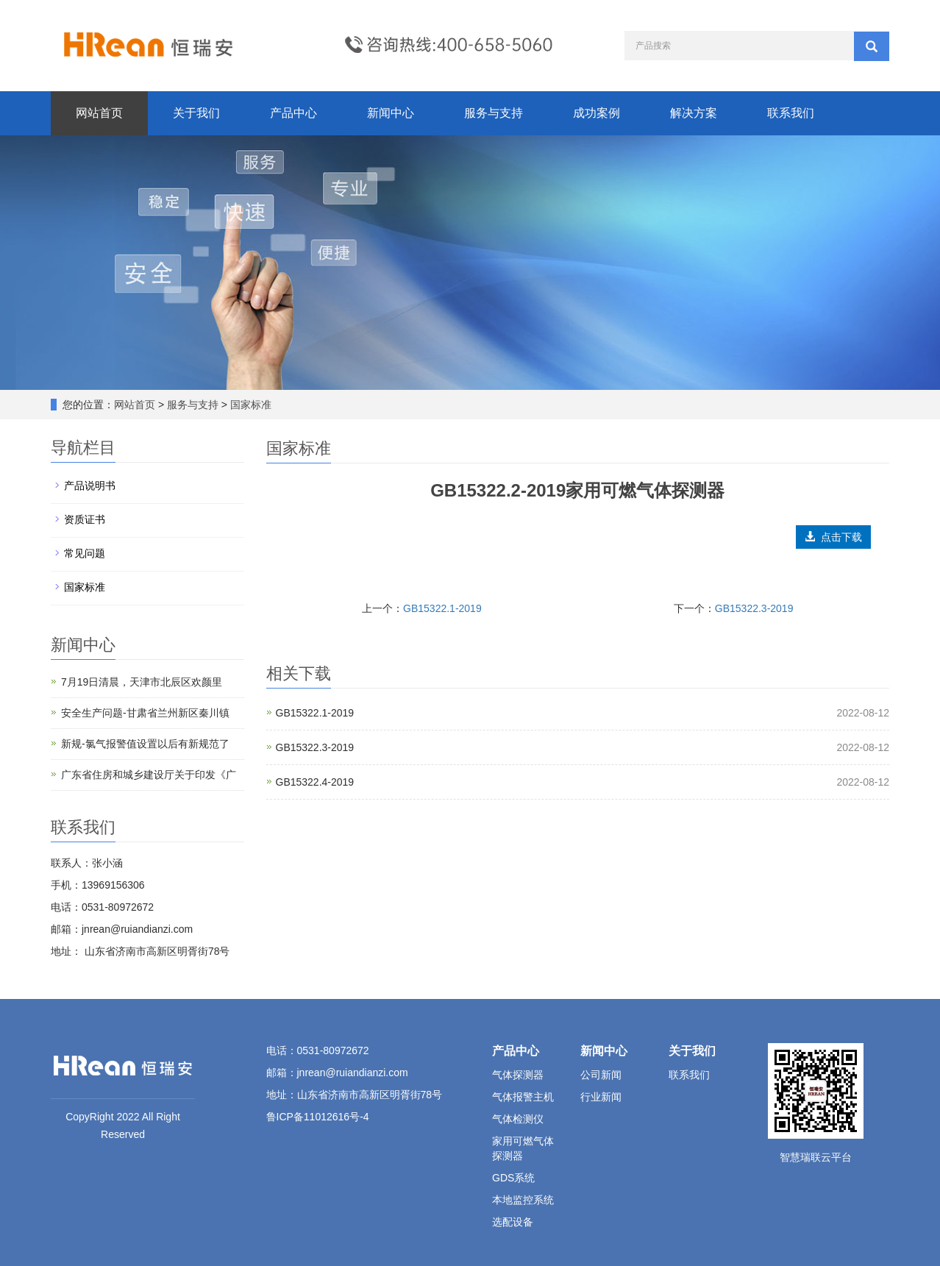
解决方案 (693, 113)
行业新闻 (601, 1097)
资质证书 (84, 519)
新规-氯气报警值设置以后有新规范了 (145, 744)
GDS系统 (513, 1178)
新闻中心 (390, 113)
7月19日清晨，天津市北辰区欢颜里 (141, 682)
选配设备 (512, 1222)
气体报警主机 (523, 1097)
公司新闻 (601, 1075)
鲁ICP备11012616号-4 (317, 1117)
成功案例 (596, 113)
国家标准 (249, 404)
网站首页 (99, 113)
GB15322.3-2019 (754, 608)
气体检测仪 (518, 1119)
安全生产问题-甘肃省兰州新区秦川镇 (145, 713)
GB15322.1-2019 (442, 608)
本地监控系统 (523, 1200)
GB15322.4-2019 (315, 782)
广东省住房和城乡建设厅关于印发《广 (148, 774)
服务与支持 (493, 113)
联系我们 (790, 113)
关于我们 (196, 113)
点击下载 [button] (833, 537)
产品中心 (293, 113)
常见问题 (84, 553)
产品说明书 (89, 485)
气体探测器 (518, 1075)
